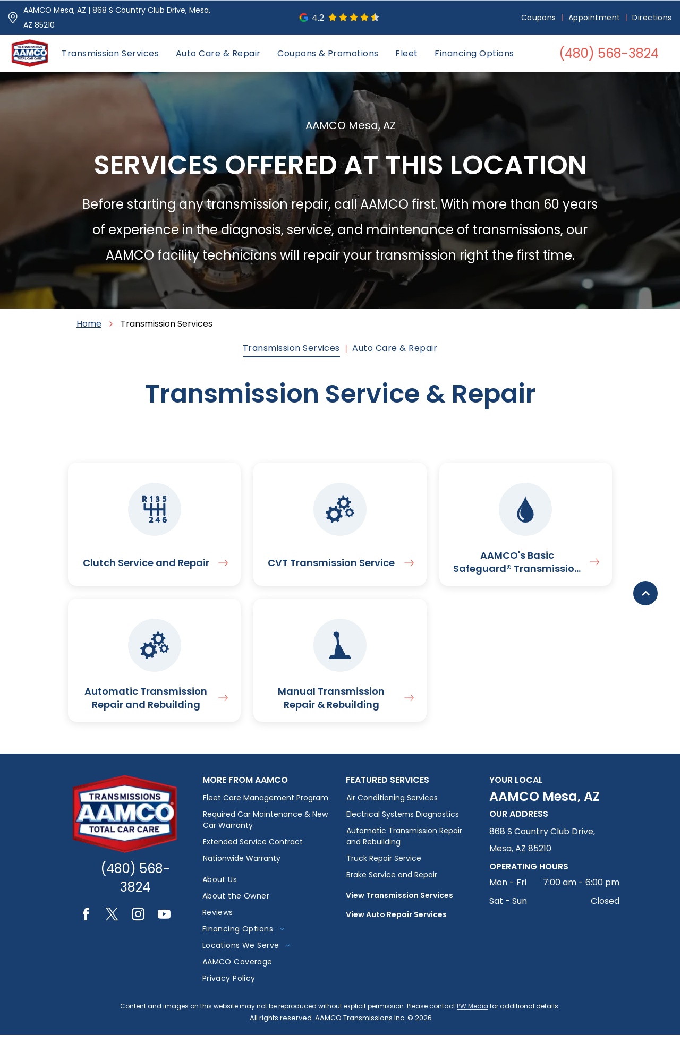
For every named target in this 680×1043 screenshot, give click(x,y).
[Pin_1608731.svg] (12, 17)
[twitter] (112, 924)
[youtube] (164, 924)
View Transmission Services (399, 904)
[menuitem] (539, 18)
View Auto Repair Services (396, 923)
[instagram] (138, 924)
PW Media (472, 1014)
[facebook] (86, 924)
